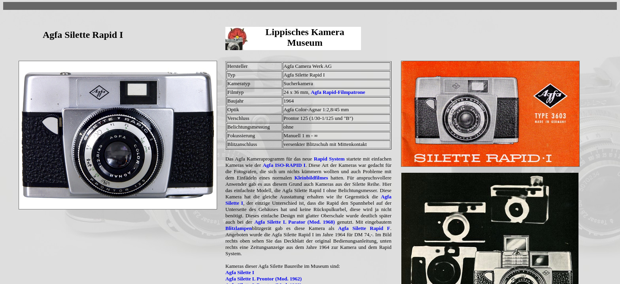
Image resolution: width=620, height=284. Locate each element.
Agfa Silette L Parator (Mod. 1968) (294, 222)
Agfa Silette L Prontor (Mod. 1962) (263, 279)
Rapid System (329, 159)
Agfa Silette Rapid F (364, 228)
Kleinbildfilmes (311, 178)
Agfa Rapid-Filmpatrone (338, 92)
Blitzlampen (238, 228)
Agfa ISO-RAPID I (284, 165)
